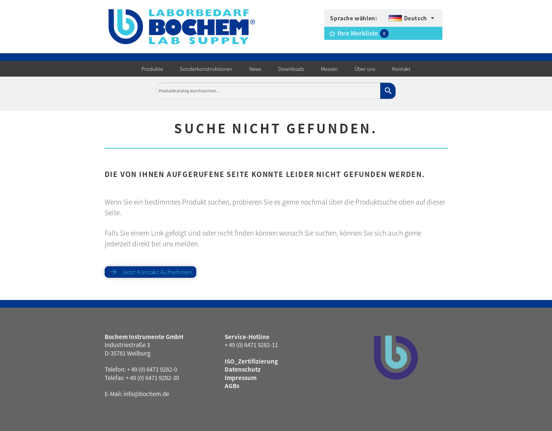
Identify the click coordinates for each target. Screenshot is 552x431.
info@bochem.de (146, 394)
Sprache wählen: (353, 18)
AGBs (232, 386)
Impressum (240, 378)
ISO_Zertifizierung (251, 361)
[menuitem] (411, 18)
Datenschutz (243, 369)
